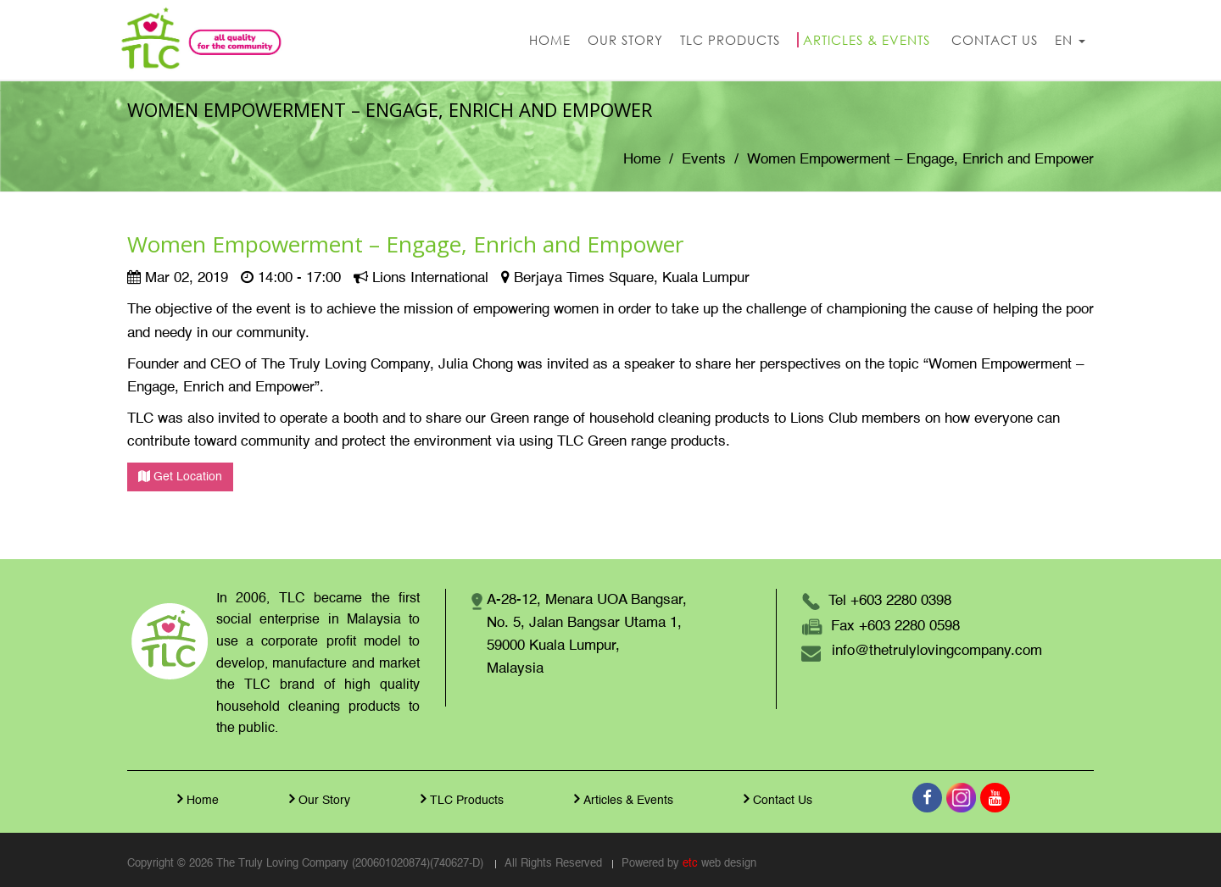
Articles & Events (621, 799)
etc (690, 863)
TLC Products (460, 799)
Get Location (180, 476)
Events (704, 159)
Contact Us (775, 799)
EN (1070, 39)
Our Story (317, 799)
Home (642, 159)
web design (728, 863)
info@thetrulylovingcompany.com (937, 651)
